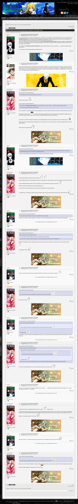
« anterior (69, 26)
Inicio (4, 18)
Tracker (25, 18)
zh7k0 (8, 210)
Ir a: (67, 490)
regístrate (75, 2)
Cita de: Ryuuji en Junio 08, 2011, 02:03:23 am (26, 92)
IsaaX (8, 63)
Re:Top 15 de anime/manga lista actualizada (29, 34)
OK (56, 501)
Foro (8, 18)
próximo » (72, 26)
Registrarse (37, 18)
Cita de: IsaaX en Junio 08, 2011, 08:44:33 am (26, 148)
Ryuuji (8, 34)
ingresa (71, 2)
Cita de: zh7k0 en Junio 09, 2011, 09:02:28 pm (26, 456)
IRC (21, 18)
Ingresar (30, 18)
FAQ (12, 18)
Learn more (60, 501)
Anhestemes (10, 89)
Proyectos (16, 18)
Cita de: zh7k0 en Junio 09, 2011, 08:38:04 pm (26, 346)
